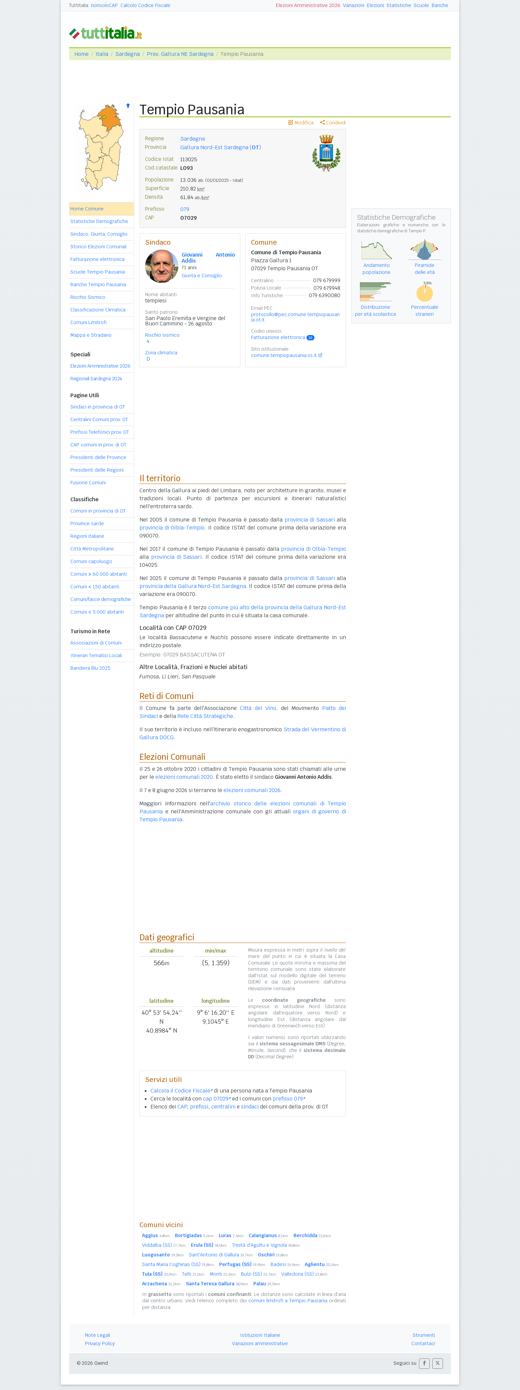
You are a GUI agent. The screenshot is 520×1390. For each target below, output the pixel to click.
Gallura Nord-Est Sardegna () (220, 147)
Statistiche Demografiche (99, 221)
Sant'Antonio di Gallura (221, 1255)
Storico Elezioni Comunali (98, 247)
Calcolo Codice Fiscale (145, 5)
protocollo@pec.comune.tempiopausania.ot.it (295, 317)
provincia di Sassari (310, 519)
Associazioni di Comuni (96, 643)
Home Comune (87, 209)
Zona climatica (161, 353)
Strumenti (424, 1335)
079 (184, 209)
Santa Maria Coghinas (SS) (178, 1264)
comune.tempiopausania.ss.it (284, 355)
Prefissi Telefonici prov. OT (99, 432)
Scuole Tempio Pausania (97, 272)
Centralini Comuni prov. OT (99, 419)
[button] (424, 1363)
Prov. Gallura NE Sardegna (180, 54)
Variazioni (353, 5)
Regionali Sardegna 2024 (96, 379)
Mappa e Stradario (91, 335)
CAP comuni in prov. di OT (98, 445)
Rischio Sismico (87, 297)
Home (81, 54)
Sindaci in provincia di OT (97, 407)
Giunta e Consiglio (202, 276)
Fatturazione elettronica (97, 259)
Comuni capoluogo (91, 561)
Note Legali (97, 1335)
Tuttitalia (78, 5)
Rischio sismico (162, 335)
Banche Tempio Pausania (98, 285)
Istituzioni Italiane (260, 1335)
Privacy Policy (100, 1343)
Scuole (421, 5)
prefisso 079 (289, 1098)
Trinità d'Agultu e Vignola (266, 1245)
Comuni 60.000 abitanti (98, 574)
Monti (223, 1274)
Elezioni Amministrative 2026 (308, 5)
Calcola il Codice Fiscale (181, 1090)
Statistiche (399, 5)
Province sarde (87, 523)
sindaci (250, 1106)
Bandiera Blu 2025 (90, 668)
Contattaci (423, 1343)
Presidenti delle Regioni (97, 470)
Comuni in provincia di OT (98, 511)
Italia (102, 54)
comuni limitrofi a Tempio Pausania (287, 1301)
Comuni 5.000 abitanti (97, 612)
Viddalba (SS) (164, 1245)
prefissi (199, 1106)
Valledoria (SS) (304, 1274)
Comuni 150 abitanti (94, 587)
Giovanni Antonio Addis (208, 257)
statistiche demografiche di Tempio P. (391, 231)
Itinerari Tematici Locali (96, 655)
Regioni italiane (87, 536)
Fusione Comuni (88, 483)
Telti (193, 1274)
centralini (223, 1106)
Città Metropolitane (92, 549)
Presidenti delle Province (98, 457)
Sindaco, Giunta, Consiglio (99, 234)
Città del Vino (258, 708)
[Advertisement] (242, 1168)
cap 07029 (217, 1098)
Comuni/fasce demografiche (100, 599)
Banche (440, 5)
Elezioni (375, 5)
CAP (182, 1106)
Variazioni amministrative (260, 1343)
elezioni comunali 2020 (184, 776)
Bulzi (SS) (258, 1274)
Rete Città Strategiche (205, 716)
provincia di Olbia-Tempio (172, 527)
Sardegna (127, 54)
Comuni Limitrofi (88, 322)
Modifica (301, 123)
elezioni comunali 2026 (252, 790)
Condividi (333, 123)
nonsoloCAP (104, 5)
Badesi (285, 1264)
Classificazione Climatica (98, 310)
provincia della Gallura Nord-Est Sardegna (192, 586)
